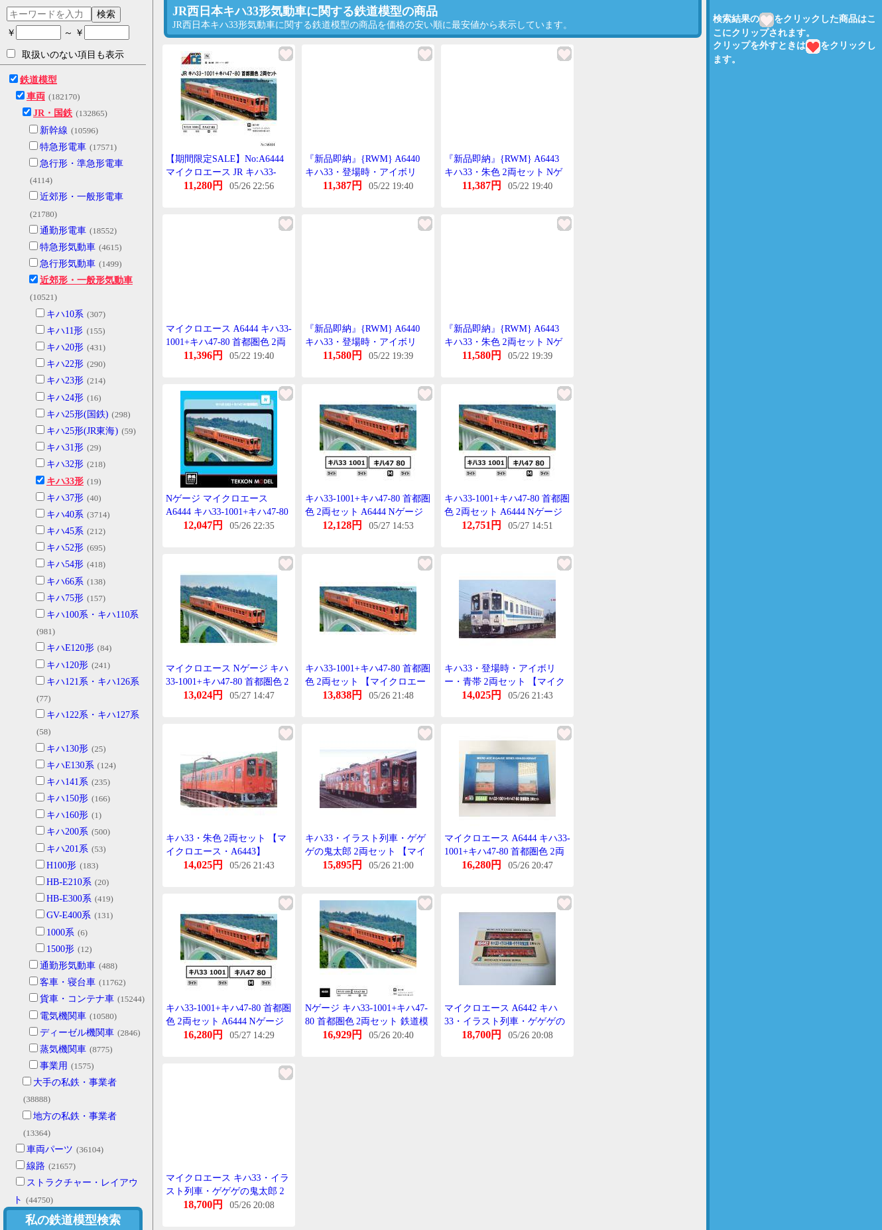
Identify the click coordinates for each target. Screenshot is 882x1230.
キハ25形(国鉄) (77, 414)
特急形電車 (63, 147)
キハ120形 (67, 665)
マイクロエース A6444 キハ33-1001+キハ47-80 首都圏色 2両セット (229, 342)
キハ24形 (65, 398)
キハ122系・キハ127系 (92, 715)
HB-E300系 (69, 899)
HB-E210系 (69, 882)
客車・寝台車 (67, 982)
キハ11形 (64, 331)
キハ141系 (67, 782)
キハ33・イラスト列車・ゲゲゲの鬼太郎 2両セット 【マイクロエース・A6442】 (365, 851)
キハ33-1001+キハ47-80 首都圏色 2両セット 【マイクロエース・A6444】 (367, 681)
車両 (36, 97)
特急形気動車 (67, 247)
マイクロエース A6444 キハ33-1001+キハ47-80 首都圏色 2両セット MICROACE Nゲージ (507, 851)
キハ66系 (65, 581)
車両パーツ (50, 1149)
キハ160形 (67, 815)
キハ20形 (65, 347)
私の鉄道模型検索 (73, 1220)
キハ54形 (65, 564)
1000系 (60, 932)
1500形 (60, 949)
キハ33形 (65, 481)
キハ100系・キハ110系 (92, 615)
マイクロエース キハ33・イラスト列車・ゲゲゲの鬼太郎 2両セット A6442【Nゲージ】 (227, 1191)
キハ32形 (65, 464)
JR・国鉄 (52, 113)
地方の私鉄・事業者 (75, 1116)
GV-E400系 (68, 915)
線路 (36, 1166)
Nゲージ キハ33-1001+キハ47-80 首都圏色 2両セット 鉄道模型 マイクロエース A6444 (366, 1021)
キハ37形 (65, 498)
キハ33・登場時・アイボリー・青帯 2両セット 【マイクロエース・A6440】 (504, 681)
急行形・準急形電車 (81, 164)
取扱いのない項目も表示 (65, 54)
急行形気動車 (67, 264)
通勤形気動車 (67, 966)
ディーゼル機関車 (77, 1033)
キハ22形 (65, 364)
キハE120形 (70, 648)
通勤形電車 (63, 231)
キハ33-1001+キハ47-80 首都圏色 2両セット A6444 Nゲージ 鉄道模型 (228, 1021)
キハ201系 (67, 849)
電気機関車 (63, 1016)
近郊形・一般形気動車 (86, 280)
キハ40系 (65, 514)
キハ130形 (67, 749)
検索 (106, 14)
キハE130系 (70, 765)
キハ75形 (65, 598)
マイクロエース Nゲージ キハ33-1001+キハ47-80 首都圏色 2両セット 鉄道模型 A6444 (227, 681)
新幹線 (54, 130)
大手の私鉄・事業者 (75, 1082)
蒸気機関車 (63, 1049)
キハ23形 (65, 380)
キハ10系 (65, 314)
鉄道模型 (38, 80)
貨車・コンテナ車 (77, 999)
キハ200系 (67, 832)
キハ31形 (65, 447)
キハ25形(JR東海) (82, 431)
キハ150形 (67, 798)
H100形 (61, 865)
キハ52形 (65, 548)
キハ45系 (65, 531)
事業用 (54, 1066)
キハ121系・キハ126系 (92, 682)
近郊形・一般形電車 (81, 197)
